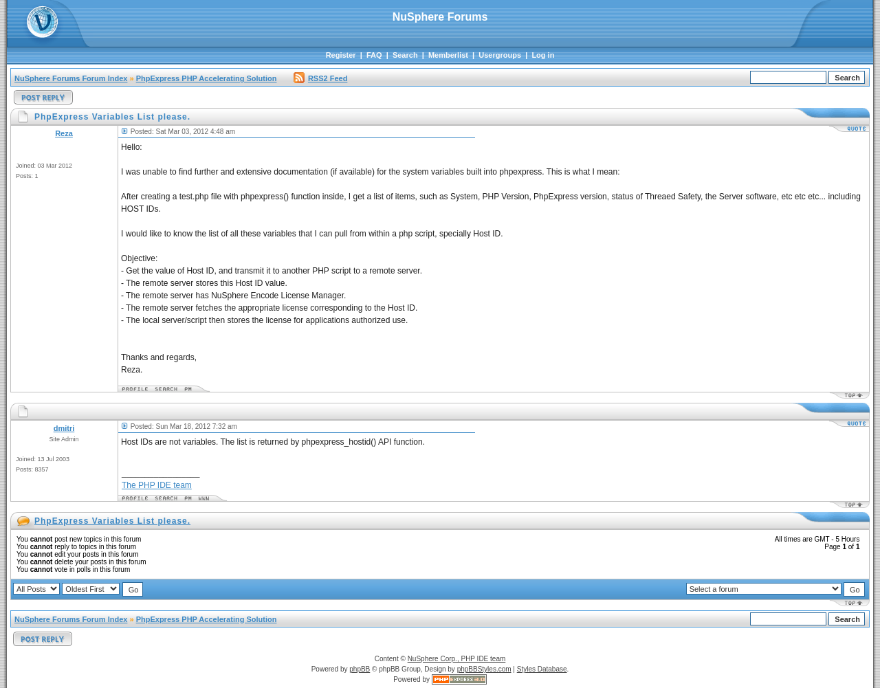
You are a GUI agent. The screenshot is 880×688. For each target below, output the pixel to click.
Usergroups (499, 55)
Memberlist (448, 55)
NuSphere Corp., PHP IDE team (457, 659)
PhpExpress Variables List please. (112, 521)
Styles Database (542, 669)
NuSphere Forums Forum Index (70, 78)
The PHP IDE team (157, 485)
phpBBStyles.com (484, 669)
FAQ (374, 55)
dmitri (64, 428)
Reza (64, 133)
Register (341, 55)
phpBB (359, 669)
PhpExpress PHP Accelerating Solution (206, 78)
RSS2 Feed (320, 78)
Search (405, 55)
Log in (542, 55)
